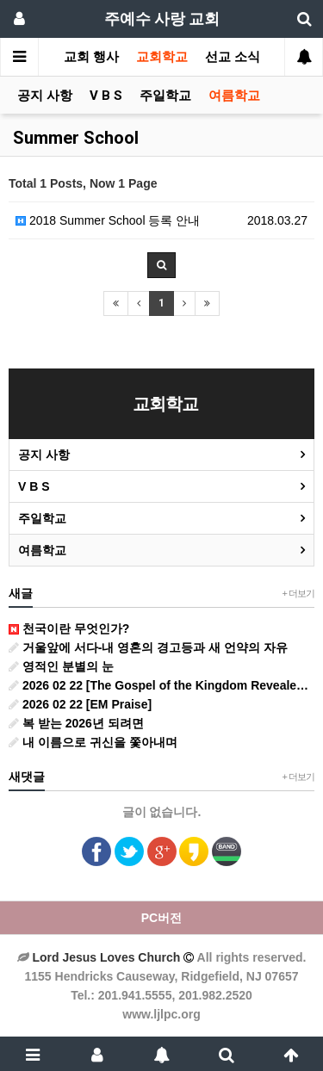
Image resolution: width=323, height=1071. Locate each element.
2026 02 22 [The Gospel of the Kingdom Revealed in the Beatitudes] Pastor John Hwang (161, 685)
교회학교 (162, 57)
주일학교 (165, 95)
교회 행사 (91, 57)
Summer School (76, 137)
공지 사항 (44, 95)
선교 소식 (232, 57)
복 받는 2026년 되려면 (76, 723)
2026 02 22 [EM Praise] (80, 704)
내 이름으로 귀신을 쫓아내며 (93, 742)
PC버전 (161, 918)
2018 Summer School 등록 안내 (108, 220)
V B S (106, 95)
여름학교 (234, 95)
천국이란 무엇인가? (69, 628)
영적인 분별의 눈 (61, 666)
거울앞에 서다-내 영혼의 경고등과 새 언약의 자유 (148, 647)
